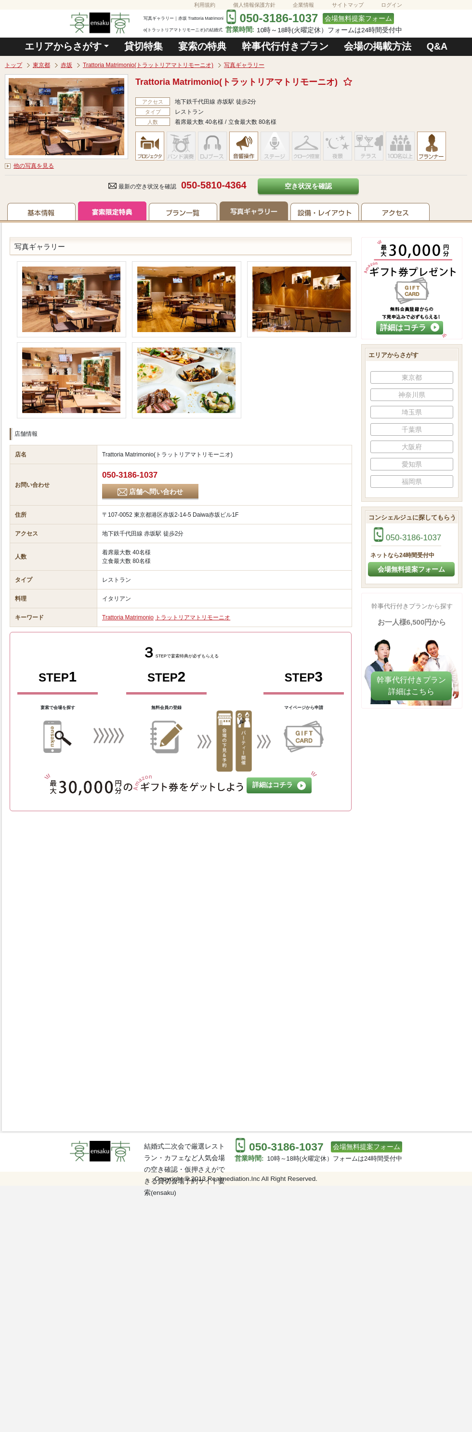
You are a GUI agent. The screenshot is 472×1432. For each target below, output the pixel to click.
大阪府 (412, 447)
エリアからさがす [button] (63, 46)
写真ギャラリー (244, 65)
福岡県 (412, 481)
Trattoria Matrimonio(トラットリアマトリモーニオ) (148, 65)
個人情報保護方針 (254, 5)
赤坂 (66, 65)
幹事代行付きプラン (285, 46)
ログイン (391, 5)
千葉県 (412, 429)
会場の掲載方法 (377, 46)
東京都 (41, 65)
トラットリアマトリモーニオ (192, 617)
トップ (13, 65)
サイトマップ (348, 5)
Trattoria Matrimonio (128, 617)
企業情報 (303, 5)
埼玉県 (412, 412)
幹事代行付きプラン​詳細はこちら (411, 686)
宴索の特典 (202, 46)
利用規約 (204, 5)
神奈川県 (411, 395)
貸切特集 (143, 46)
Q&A (437, 46)
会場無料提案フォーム (358, 18)
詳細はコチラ (279, 785)
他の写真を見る (33, 165)
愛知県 (412, 464)
